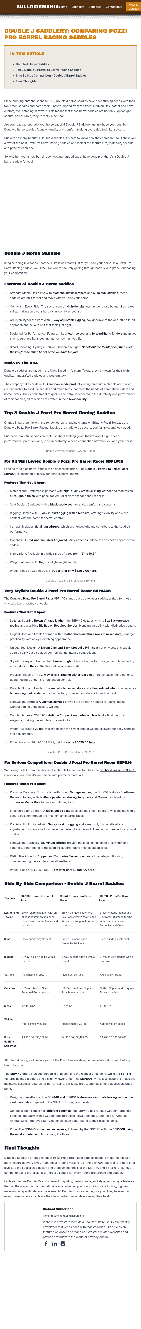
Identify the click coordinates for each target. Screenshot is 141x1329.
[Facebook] (46, 1244)
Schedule (95, 7)
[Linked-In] (54, 1244)
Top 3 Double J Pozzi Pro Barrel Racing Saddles (48, 70)
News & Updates (134, 6)
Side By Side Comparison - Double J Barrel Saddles (51, 75)
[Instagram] (63, 1244)
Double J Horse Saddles (32, 64)
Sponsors (77, 7)
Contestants (114, 7)
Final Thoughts (26, 81)
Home (63, 7)
